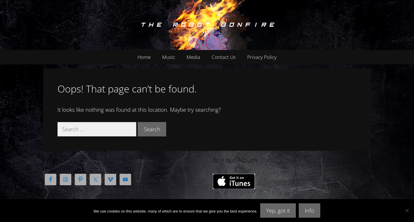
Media (193, 57)
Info (309, 210)
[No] (407, 210)
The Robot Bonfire (207, 25)
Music (168, 57)
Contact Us (224, 57)
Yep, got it (278, 210)
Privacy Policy (262, 57)
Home (144, 57)
